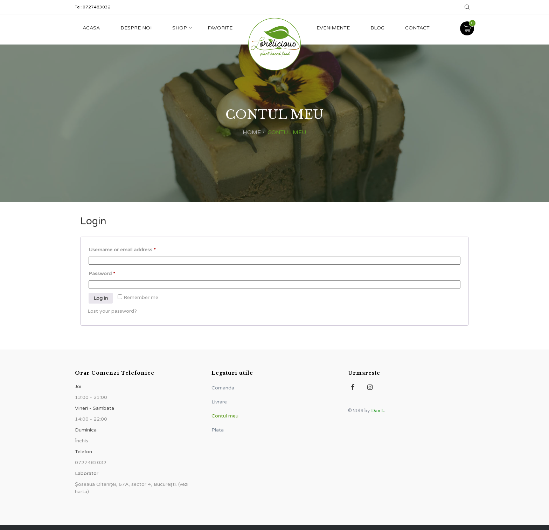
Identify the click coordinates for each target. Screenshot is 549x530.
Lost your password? (112, 311)
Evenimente (333, 28)
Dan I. (377, 410)
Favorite (220, 28)
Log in (100, 298)
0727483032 (97, 7)
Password (112, 273)
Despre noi (136, 28)
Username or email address (132, 249)
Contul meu (224, 416)
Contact (417, 28)
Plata (217, 430)
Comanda (222, 388)
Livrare (219, 402)
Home (252, 132)
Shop (179, 28)
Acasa (91, 28)
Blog (377, 28)
